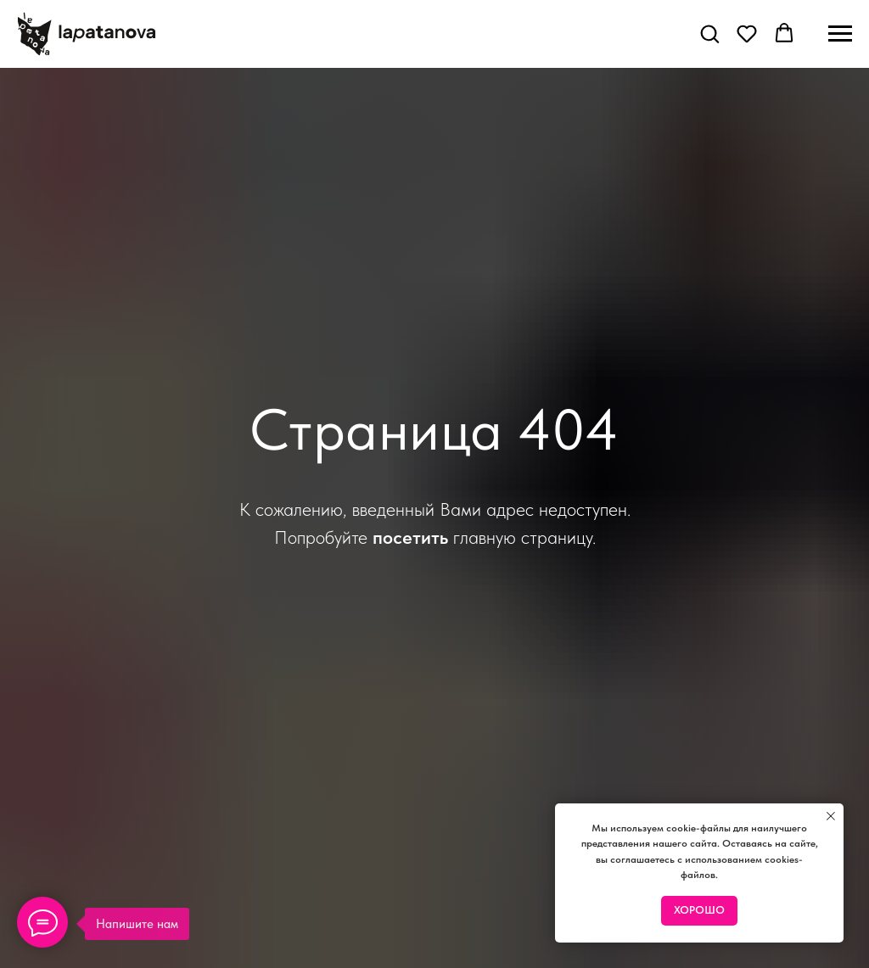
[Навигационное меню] (840, 33)
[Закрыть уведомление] (830, 816)
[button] (709, 33)
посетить (410, 537)
